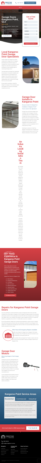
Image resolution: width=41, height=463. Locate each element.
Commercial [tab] (21, 399)
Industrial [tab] (32, 399)
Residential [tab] (9, 399)
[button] (20, 7)
